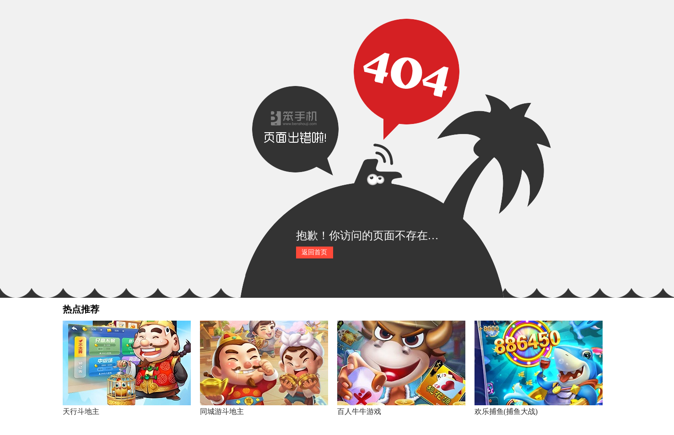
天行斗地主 (81, 411)
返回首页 (314, 252)
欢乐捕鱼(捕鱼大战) (506, 411)
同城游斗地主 (222, 411)
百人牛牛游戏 (359, 411)
